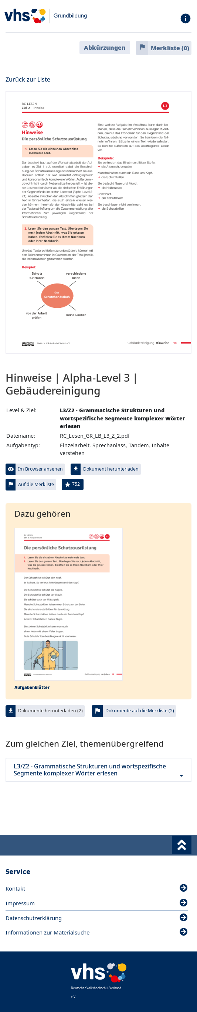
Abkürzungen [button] (105, 48)
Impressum (97, 903)
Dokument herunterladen (111, 469)
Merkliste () (170, 48)
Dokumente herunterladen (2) (50, 711)
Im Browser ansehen (40, 469)
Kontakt (97, 888)
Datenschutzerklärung (97, 918)
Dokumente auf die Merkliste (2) (139, 711)
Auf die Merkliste (36, 484)
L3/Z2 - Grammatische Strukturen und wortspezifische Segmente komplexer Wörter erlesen (98, 770)
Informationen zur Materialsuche (97, 932)
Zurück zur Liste (28, 79)
